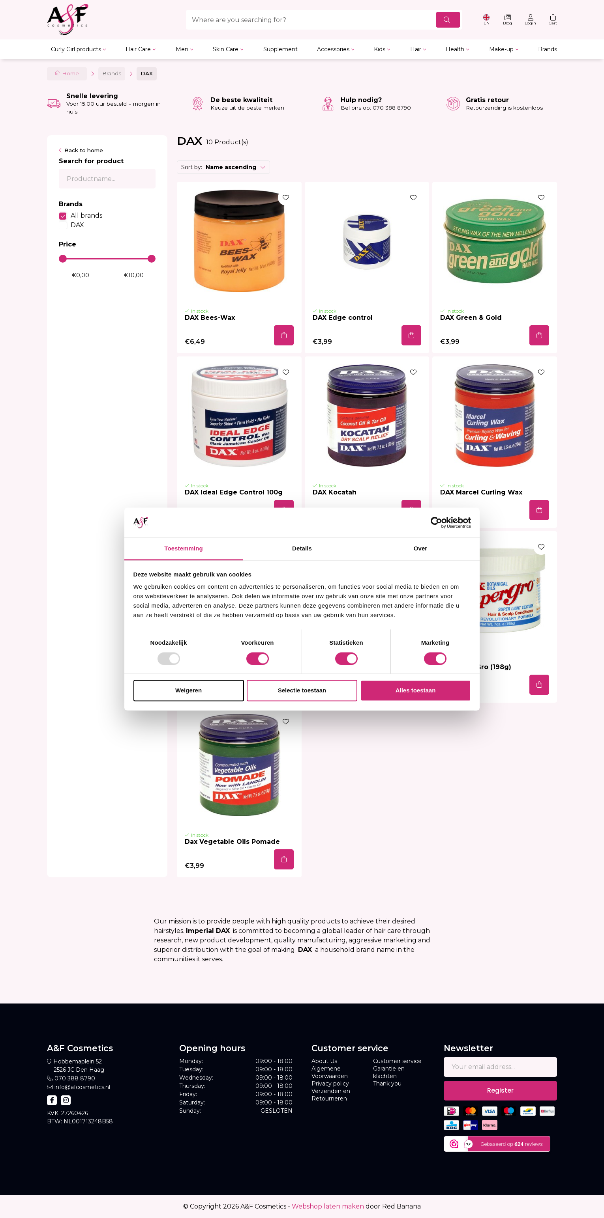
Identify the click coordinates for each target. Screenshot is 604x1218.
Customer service (397, 1061)
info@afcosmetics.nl (82, 1087)
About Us (324, 1061)
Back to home (83, 150)
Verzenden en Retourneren (330, 1094)
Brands (547, 49)
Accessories (333, 49)
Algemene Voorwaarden (329, 1072)
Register (500, 1090)
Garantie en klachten (389, 1072)
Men (182, 49)
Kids (379, 49)
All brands (86, 215)
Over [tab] (421, 548)
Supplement (280, 49)
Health (455, 49)
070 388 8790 (74, 1078)
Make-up (501, 49)
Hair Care (138, 49)
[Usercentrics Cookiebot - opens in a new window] (436, 522)
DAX (77, 225)
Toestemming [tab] (183, 548)
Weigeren (188, 690)
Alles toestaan (416, 690)
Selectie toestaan (302, 690)
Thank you (387, 1083)
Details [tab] (302, 548)
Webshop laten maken (328, 1206)
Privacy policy (330, 1083)
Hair (415, 49)
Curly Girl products (76, 49)
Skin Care (225, 49)
